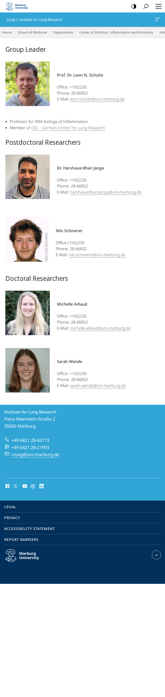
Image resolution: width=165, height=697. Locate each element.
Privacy (12, 517)
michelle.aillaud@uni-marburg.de (100, 328)
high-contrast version (132, 6)
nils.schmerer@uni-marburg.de (97, 254)
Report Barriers (21, 539)
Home (7, 32)
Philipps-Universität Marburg (27, 559)
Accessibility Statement (29, 528)
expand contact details (156, 555)
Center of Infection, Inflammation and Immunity (116, 32)
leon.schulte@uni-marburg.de (97, 99)
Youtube (24, 486)
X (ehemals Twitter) (14, 485)
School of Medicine (32, 32)
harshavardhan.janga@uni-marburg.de (105, 192)
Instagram (33, 486)
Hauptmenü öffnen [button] (157, 6)
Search (144, 6)
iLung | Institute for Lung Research (157, 20)
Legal (10, 506)
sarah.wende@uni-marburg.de (98, 385)
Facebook (7, 486)
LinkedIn (41, 486)
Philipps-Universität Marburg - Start (18, 6)
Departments (63, 32)
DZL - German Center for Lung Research (68, 127)
